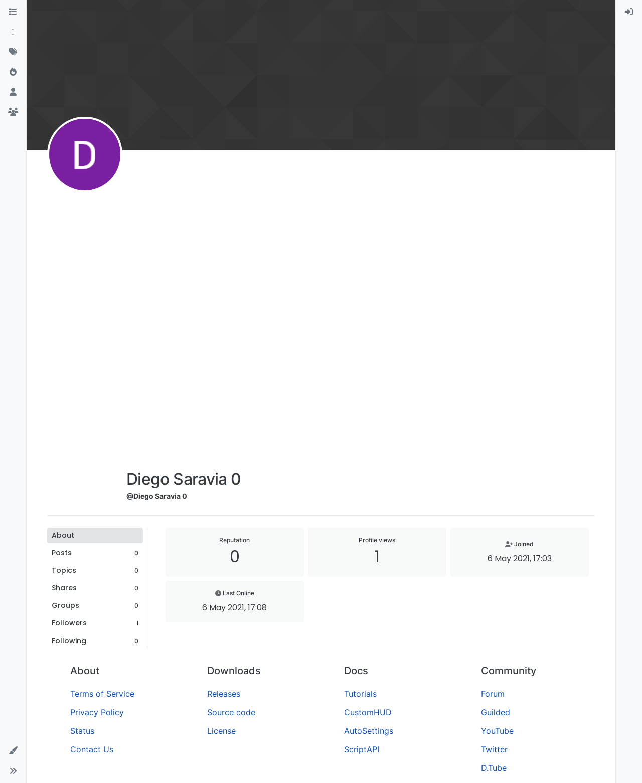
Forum (493, 694)
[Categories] (13, 12)
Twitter (494, 749)
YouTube (497, 731)
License (221, 731)
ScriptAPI (361, 749)
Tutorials (360, 694)
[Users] (13, 92)
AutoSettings (368, 731)
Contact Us (91, 749)
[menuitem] (629, 12)
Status (82, 731)
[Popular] (13, 72)
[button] (13, 751)
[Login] (629, 12)
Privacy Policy (97, 712)
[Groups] (13, 112)
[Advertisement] (183, 312)
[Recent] (13, 32)
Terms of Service (102, 694)
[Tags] (13, 52)
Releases (223, 694)
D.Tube (494, 768)
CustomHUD (368, 712)
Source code (231, 712)
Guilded (495, 712)
